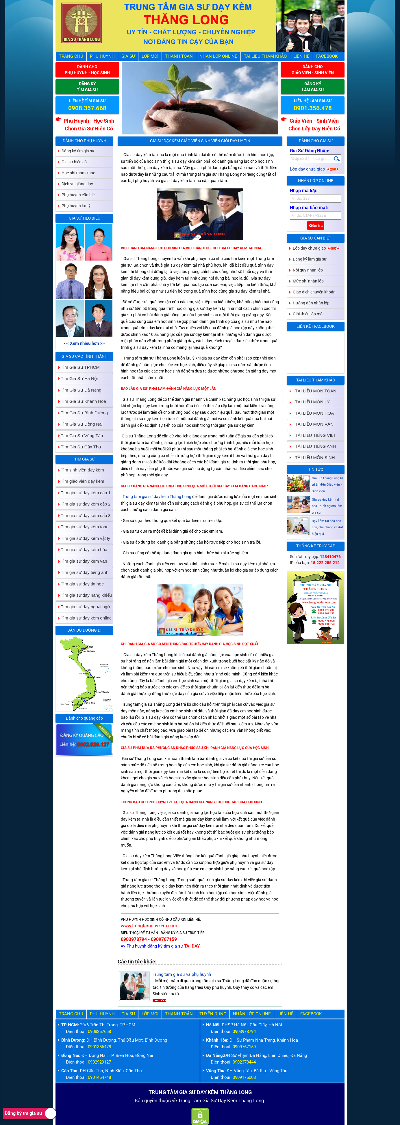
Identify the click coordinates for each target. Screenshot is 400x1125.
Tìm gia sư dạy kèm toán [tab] (82, 526)
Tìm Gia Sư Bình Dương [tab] (82, 412)
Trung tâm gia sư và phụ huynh (182, 974)
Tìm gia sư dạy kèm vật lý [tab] (83, 538)
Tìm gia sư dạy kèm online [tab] (84, 617)
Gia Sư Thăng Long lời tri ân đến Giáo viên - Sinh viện (328, 496)
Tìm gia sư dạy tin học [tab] (80, 583)
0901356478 (99, 1046)
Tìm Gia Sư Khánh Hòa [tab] (81, 401)
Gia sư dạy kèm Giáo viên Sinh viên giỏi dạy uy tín (200, 140)
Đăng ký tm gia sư (30, 1113)
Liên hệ (301, 56)
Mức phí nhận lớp (308, 281)
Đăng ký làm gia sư (310, 259)
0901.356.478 (313, 108)
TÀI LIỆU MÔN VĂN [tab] (312, 424)
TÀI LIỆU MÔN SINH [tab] (312, 457)
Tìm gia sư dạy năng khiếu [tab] (84, 595)
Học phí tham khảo (78, 173)
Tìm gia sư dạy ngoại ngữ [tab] (83, 606)
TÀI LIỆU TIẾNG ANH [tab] (313, 446)
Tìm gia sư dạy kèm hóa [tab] (81, 549)
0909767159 (244, 1046)
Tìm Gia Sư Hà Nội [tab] (77, 378)
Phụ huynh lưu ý (76, 205)
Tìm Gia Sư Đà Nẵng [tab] (78, 390)
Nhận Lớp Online (218, 56)
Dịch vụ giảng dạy (77, 183)
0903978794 (244, 1031)
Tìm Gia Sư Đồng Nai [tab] (79, 424)
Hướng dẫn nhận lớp (311, 303)
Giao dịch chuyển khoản (314, 292)
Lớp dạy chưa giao (314, 169)
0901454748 (99, 1077)
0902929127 (99, 1062)
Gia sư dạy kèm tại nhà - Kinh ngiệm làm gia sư (327, 517)
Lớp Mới (150, 56)
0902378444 (244, 1062)
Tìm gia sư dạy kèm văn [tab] (81, 561)
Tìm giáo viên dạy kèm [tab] (80, 481)
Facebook (327, 56)
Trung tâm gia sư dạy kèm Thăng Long (157, 496)
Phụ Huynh (102, 56)
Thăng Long (251, 1100)
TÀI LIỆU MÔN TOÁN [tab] (313, 390)
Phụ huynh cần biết (79, 194)
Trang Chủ (71, 56)
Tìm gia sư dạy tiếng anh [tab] (82, 572)
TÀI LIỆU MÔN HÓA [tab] (312, 413)
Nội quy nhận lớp (308, 270)
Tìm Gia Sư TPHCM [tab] (78, 367)
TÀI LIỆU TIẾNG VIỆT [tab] (313, 435)
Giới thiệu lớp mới (308, 314)
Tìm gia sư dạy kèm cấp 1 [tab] (83, 492)
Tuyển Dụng (212, 1014)
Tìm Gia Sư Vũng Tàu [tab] (79, 435)
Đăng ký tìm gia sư (78, 151)
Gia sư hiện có (74, 162)
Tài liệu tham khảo (265, 56)
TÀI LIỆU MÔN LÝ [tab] (310, 401)
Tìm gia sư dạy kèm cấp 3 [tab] (83, 515)
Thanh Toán (179, 56)
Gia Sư (128, 56)
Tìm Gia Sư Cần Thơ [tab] (78, 446)
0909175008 (244, 1077)
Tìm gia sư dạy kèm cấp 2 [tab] (83, 503)
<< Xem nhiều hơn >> (84, 343)
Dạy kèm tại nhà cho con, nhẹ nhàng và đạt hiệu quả (327, 538)
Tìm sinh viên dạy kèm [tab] (80, 469)
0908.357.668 (87, 108)
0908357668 (99, 1031)
